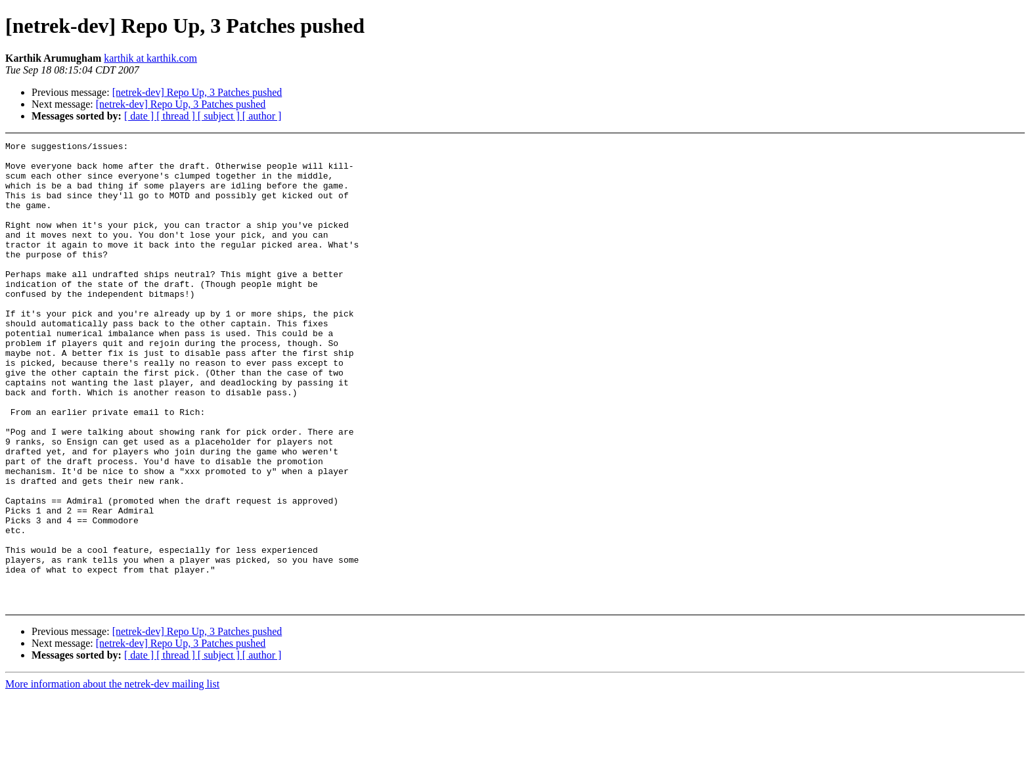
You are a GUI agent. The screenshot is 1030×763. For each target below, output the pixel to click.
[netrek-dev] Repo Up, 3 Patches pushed (197, 92)
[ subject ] (220, 115)
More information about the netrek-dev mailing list (112, 751)
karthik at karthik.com (150, 58)
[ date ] (140, 115)
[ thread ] (177, 115)
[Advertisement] (913, 174)
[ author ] (262, 115)
